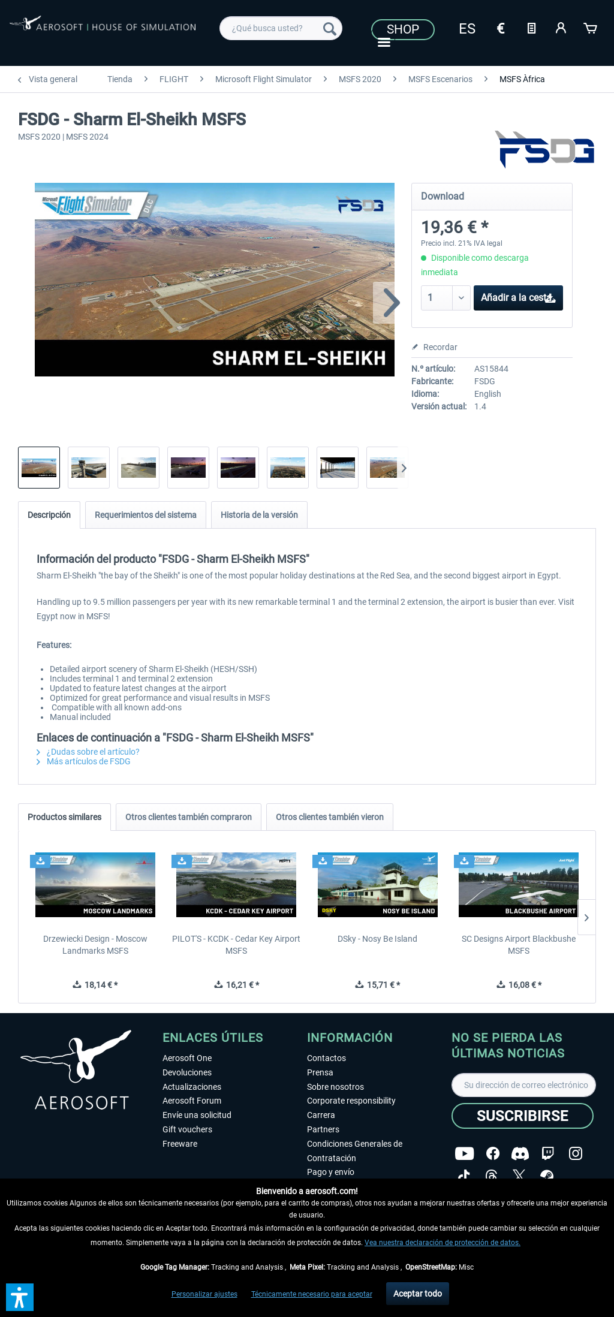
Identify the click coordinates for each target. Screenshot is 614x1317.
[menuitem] (280, 28)
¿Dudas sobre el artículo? (88, 752)
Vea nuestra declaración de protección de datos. (442, 1242)
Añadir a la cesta (518, 295)
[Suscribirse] (523, 1116)
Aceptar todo (417, 1293)
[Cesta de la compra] (591, 27)
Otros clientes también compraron (188, 817)
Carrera (321, 1115)
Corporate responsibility (351, 1100)
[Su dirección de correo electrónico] (524, 1085)
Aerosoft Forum (191, 1100)
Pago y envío (330, 1172)
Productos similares (64, 817)
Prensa (320, 1072)
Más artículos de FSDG (84, 761)
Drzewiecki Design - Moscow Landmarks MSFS (95, 945)
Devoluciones (187, 1072)
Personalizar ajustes (204, 1294)
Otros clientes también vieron (330, 817)
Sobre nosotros (335, 1087)
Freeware (179, 1144)
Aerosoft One (187, 1058)
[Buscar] (329, 28)
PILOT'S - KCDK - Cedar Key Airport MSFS (236, 945)
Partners (323, 1129)
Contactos (326, 1058)
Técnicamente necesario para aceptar (311, 1294)
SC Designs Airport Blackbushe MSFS (519, 945)
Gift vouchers (187, 1129)
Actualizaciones (191, 1087)
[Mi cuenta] (561, 27)
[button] (20, 1297)
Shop (403, 29)
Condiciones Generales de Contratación (354, 1151)
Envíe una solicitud (196, 1115)
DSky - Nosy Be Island (377, 939)
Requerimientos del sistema (146, 515)
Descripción (49, 515)
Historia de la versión (259, 515)
